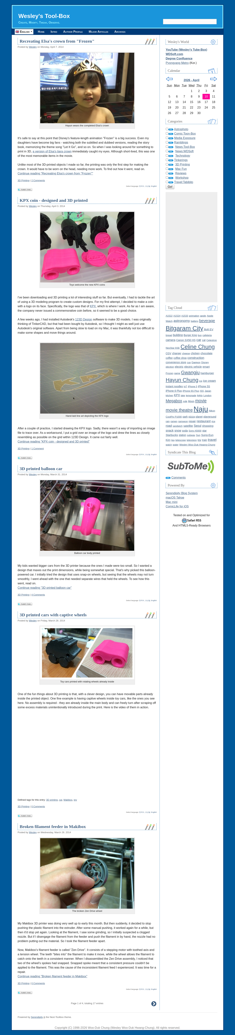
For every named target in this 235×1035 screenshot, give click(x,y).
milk (185, 401)
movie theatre (179, 409)
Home (41, 31)
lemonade (191, 395)
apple (203, 315)
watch (169, 444)
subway (191, 435)
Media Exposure (185, 138)
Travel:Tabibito (183, 182)
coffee (169, 357)
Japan (208, 391)
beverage (207, 320)
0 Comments (38, 806)
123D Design (83, 319)
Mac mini (171, 502)
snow (177, 430)
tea (173, 440)
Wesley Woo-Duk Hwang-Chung (197, 444)
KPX (93, 306)
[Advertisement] (191, 247)
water (176, 444)
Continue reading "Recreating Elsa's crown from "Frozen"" (55, 173)
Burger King (190, 335)
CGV (168, 353)
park (185, 416)
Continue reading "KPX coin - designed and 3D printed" (54, 441)
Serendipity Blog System (182, 493)
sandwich (177, 426)
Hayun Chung (182, 380)
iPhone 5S (204, 386)
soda (185, 430)
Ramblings (181, 142)
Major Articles (98, 31)
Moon (191, 401)
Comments (178, 477)
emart (206, 366)
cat (203, 340)
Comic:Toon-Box (185, 133)
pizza (192, 416)
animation (194, 315)
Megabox (174, 401)
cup (189, 362)
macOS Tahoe (175, 497)
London (207, 395)
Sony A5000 (195, 430)
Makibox (68, 799)
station (182, 435)
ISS (202, 391)
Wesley (33, 47)
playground (209, 416)
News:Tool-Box (185, 146)
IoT (185, 386)
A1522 (169, 315)
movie (201, 400)
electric (179, 366)
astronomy (181, 321)
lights (200, 395)
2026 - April (191, 80)
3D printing (52, 799)
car (60, 799)
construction (195, 358)
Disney (205, 362)
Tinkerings (181, 160)
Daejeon (196, 362)
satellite (188, 425)
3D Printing (23, 180)
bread (169, 335)
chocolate (206, 353)
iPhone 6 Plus (174, 390)
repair (192, 421)
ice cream (209, 380)
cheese (186, 353)
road (169, 426)
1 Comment (37, 448)
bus (200, 335)
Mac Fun (181, 168)
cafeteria (207, 335)
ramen (174, 421)
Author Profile (73, 31)
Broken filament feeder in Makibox (53, 826)
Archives (119, 31)
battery (194, 321)
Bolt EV (208, 329)
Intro (54, 31)
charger (176, 353)
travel (212, 440)
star (204, 430)
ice (200, 381)
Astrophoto (181, 129)
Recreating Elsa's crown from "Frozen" (57, 41)
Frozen (169, 373)
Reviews (180, 173)
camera (170, 340)
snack (169, 430)
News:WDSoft (184, 151)
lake (183, 395)
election (170, 366)
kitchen (169, 395)
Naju (201, 409)
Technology (182, 155)
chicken (195, 353)
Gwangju (190, 372)
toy (75, 799)
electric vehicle (193, 366)
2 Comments (38, 180)
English (154, 186)
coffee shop (180, 357)
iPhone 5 (192, 386)
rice (213, 421)
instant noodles (174, 386)
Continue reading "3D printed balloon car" (45, 587)
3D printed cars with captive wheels (53, 614)
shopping (208, 425)
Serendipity (37, 1017)
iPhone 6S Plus (191, 391)
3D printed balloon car (41, 468)
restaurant (204, 421)
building (178, 335)
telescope (180, 440)
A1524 (176, 315)
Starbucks (172, 435)
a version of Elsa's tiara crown (52, 151)
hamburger (207, 373)
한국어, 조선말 (144, 186)
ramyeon (183, 421)
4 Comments (38, 594)
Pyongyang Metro (177, 62)
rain (168, 421)
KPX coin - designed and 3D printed (54, 200)
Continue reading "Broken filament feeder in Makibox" (52, 976)
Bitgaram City (184, 328)
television (192, 440)
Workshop (182, 177)
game (177, 373)
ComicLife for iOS (177, 506)
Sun (198, 435)
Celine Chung (198, 347)
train (204, 440)
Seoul (197, 425)
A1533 (184, 315)
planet (199, 416)
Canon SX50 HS (186, 340)
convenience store (176, 362)
